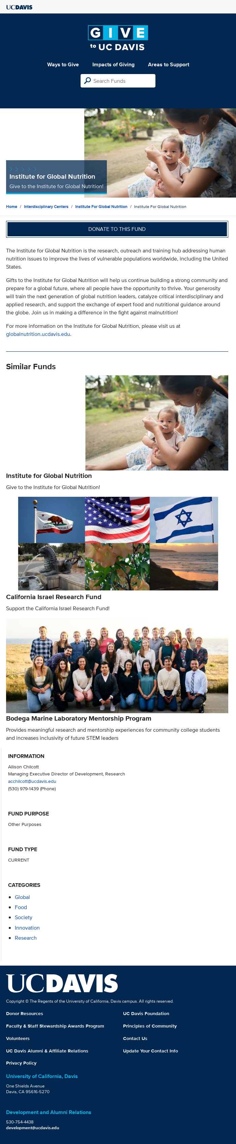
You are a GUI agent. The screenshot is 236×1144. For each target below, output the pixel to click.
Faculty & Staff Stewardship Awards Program (55, 1025)
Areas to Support (168, 64)
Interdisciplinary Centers (46, 206)
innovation (27, 928)
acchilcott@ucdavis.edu (32, 781)
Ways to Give (63, 64)
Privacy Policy (21, 1063)
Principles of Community (150, 1025)
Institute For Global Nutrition (101, 206)
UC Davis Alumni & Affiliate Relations (47, 1050)
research (26, 938)
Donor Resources (24, 1013)
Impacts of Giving (113, 64)
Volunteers (18, 1038)
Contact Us (135, 1038)
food (21, 907)
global (22, 897)
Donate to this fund (117, 229)
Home (11, 206)
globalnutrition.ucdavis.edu (38, 334)
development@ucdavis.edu (32, 1127)
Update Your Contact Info (150, 1050)
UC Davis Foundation (146, 1013)
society (23, 917)
